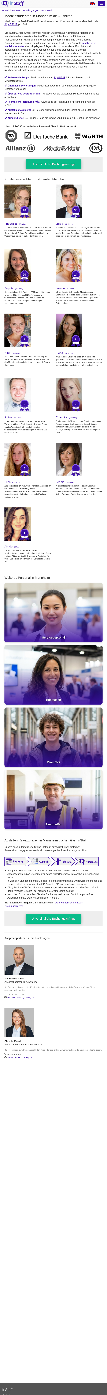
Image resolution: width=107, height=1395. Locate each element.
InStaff (7, 1390)
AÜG (37, 102)
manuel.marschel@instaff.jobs (20, 997)
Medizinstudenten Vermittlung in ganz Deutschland (27, 10)
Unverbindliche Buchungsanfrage (53, 164)
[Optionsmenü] (101, 3)
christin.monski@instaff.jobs (19, 1057)
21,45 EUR (11, 24)
